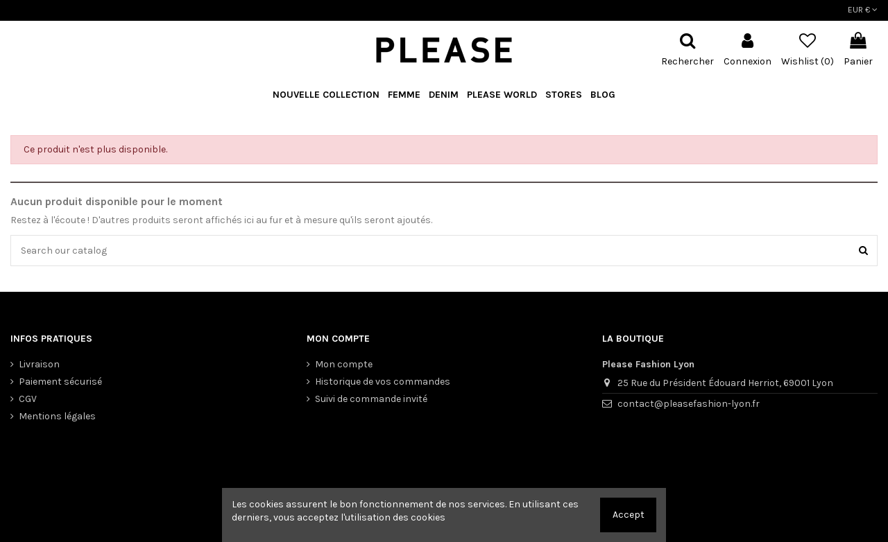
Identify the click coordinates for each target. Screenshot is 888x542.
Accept (628, 515)
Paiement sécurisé (60, 381)
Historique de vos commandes (382, 381)
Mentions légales (57, 416)
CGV (28, 399)
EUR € (863, 10)
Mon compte (344, 364)
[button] (502, 95)
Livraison (39, 364)
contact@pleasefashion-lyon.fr (688, 404)
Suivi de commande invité (371, 399)
